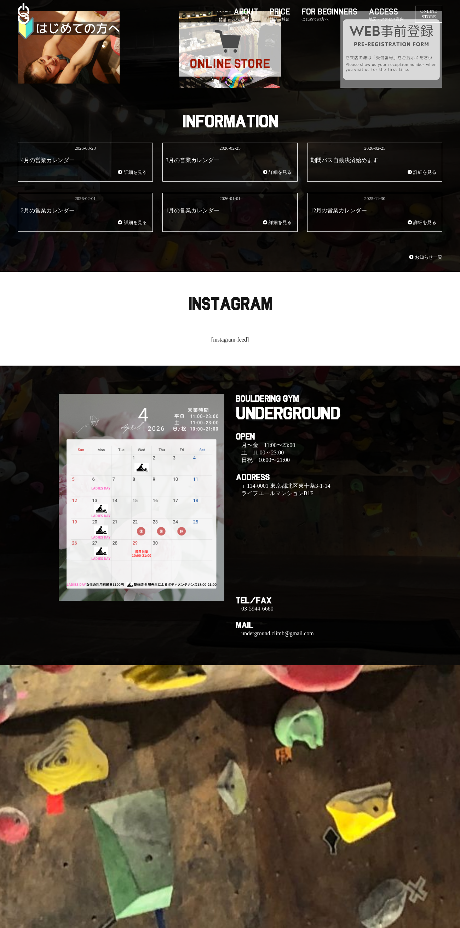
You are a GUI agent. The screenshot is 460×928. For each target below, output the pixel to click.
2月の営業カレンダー (48, 210)
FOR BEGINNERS (329, 11)
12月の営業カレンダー (338, 210)
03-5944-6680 (257, 609)
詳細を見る (132, 172)
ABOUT (246, 11)
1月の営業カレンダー (192, 210)
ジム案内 (241, 19)
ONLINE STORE (428, 14)
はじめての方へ (315, 19)
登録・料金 (279, 19)
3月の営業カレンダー (192, 160)
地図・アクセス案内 (386, 19)
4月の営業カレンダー (48, 160)
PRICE (280, 11)
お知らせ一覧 (428, 257)
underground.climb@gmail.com (277, 633)
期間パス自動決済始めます (344, 160)
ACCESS (383, 11)
